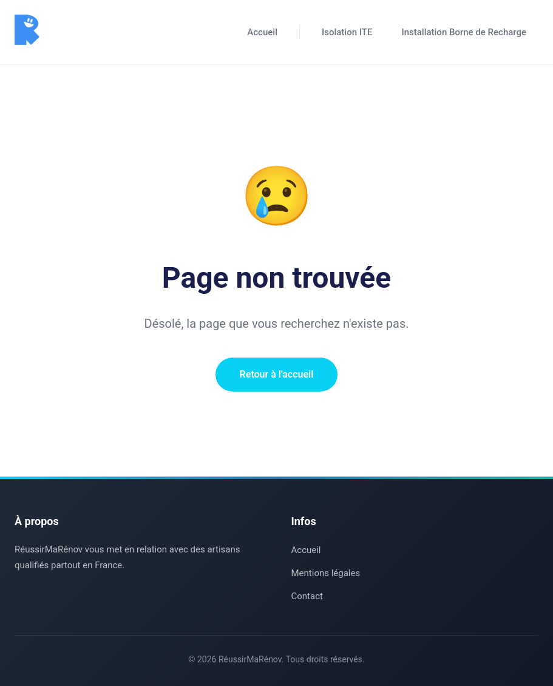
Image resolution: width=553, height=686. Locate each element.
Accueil (262, 32)
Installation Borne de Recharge (463, 32)
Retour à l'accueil (277, 374)
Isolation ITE (347, 32)
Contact (307, 596)
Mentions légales (326, 573)
